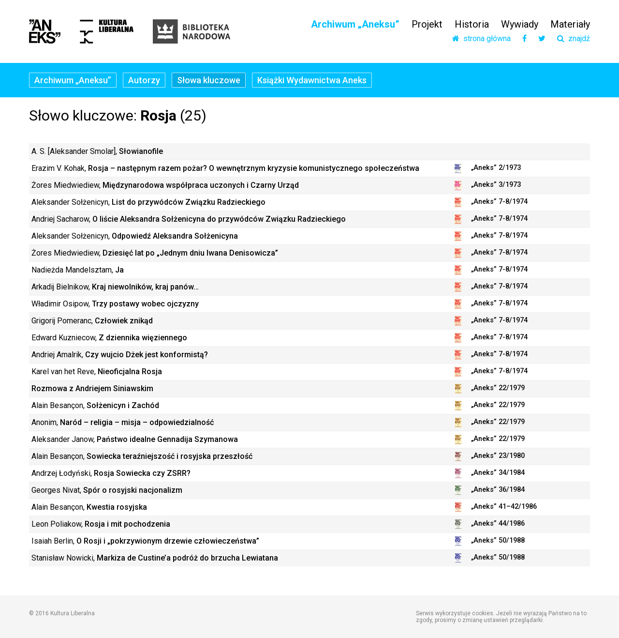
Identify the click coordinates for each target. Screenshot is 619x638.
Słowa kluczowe (208, 80)
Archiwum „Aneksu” (355, 24)
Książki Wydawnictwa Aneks (312, 80)
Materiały (570, 24)
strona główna (481, 39)
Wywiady (519, 24)
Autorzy (144, 80)
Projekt (427, 24)
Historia (472, 24)
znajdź (573, 39)
